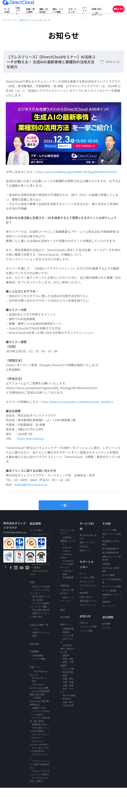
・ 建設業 (64, 664)
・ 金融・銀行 (67, 711)
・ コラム (34, 638)
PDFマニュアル (87, 590)
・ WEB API (66, 556)
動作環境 (84, 602)
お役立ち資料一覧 (39, 634)
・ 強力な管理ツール (40, 606)
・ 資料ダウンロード (40, 641)
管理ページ (85, 560)
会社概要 (106, 632)
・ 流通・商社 (67, 688)
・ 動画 (33, 645)
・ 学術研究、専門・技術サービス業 (67, 657)
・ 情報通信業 (67, 638)
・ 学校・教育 (67, 694)
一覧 (63, 514)
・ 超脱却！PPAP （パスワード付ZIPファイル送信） (40, 720)
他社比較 (34, 653)
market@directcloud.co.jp (32, 493)
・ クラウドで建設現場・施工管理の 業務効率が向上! (40, 730)
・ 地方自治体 (67, 714)
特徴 (32, 591)
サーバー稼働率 (109, 599)
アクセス (106, 637)
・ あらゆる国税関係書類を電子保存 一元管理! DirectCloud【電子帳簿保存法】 (40, 707)
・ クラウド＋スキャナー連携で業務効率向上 (40, 773)
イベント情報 (86, 640)
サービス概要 (108, 584)
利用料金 (64, 595)
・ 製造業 (64, 641)
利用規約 (106, 573)
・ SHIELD (65, 560)
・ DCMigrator (67, 570)
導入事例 (64, 626)
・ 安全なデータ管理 (40, 596)
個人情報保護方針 (110, 557)
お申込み (84, 555)
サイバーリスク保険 (111, 596)
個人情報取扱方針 (110, 562)
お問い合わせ (96, 9)
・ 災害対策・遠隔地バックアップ (67, 550)
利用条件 (106, 611)
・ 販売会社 (65, 708)
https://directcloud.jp (32, 447)
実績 (62, 619)
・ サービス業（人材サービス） (67, 648)
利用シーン (66, 634)
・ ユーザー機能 (37, 668)
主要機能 (34, 660)
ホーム (83, 582)
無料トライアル (119, 9)
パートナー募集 (109, 539)
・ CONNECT (66, 580)
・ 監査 (63, 583)
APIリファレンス (88, 614)
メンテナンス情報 (88, 636)
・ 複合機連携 (67, 586)
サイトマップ (108, 615)
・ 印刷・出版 (67, 691)
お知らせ (23, 20)
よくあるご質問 (87, 586)
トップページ (9, 20)
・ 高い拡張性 (36, 609)
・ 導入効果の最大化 (40, 619)
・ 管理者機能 (36, 665)
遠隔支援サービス (88, 610)
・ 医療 (63, 684)
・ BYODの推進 (67, 704)
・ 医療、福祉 (67, 668)
